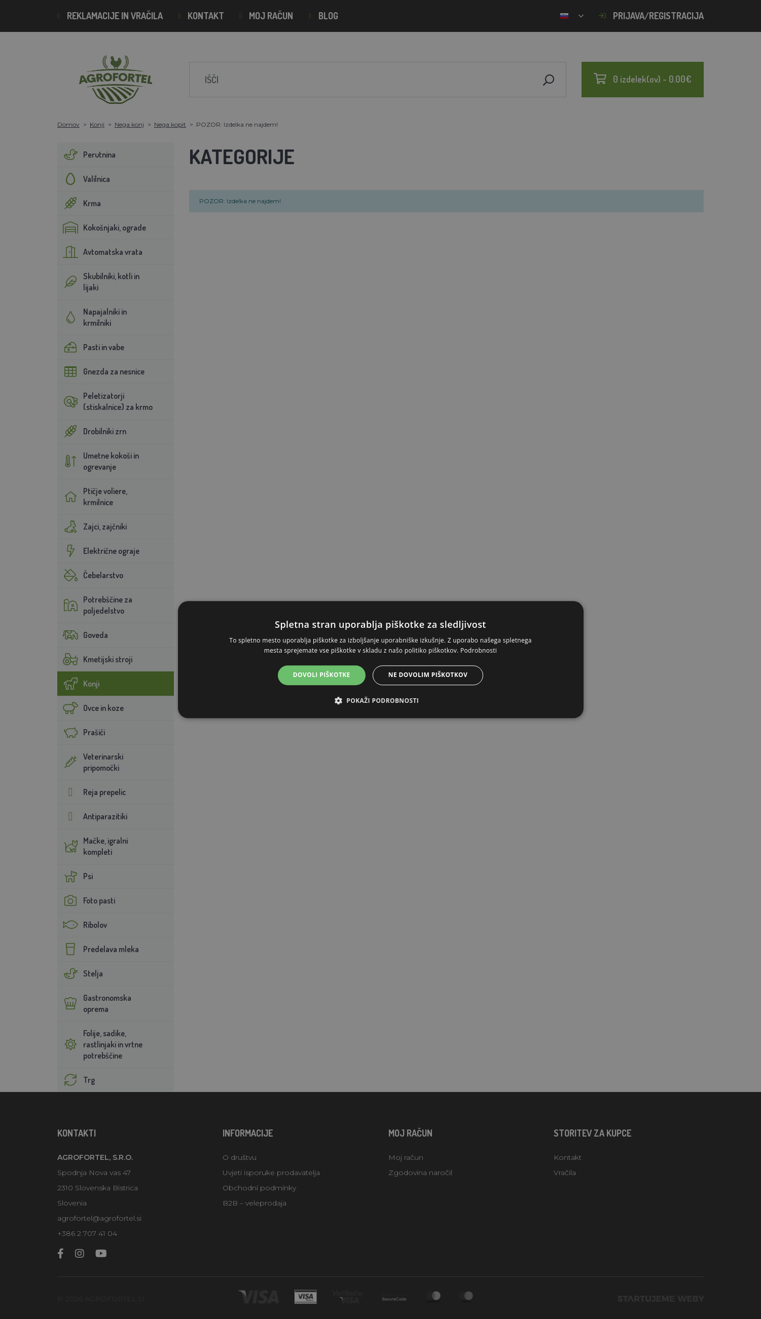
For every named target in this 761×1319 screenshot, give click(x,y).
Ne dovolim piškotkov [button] (427, 675)
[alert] (380, 659)
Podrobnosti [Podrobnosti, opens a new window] (478, 650)
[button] (380, 700)
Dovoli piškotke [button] (321, 675)
